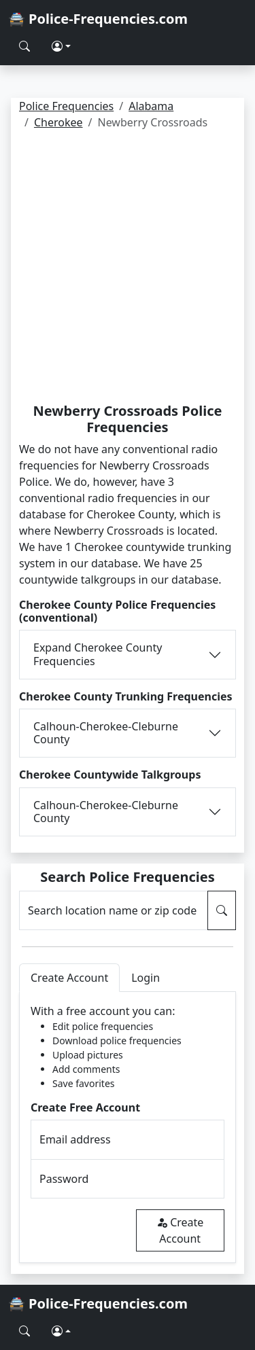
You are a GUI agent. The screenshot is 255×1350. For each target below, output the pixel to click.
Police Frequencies (66, 106)
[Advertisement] (127, 268)
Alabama (151, 106)
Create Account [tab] (69, 977)
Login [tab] (145, 977)
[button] (61, 46)
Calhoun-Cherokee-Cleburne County (105, 733)
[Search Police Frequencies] (24, 46)
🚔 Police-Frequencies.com (98, 19)
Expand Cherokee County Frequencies (97, 654)
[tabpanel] (127, 1127)
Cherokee (58, 122)
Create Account (179, 1230)
